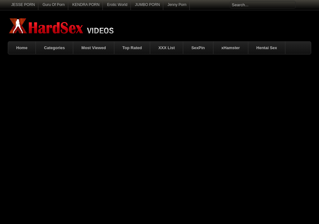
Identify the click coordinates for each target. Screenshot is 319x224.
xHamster (230, 47)
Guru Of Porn (53, 4)
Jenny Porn (177, 4)
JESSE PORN (23, 4)
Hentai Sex (266, 47)
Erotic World (117, 4)
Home (21, 47)
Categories (54, 47)
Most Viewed (93, 47)
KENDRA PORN (85, 4)
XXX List (166, 47)
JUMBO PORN (147, 4)
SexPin (198, 47)
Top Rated (132, 47)
